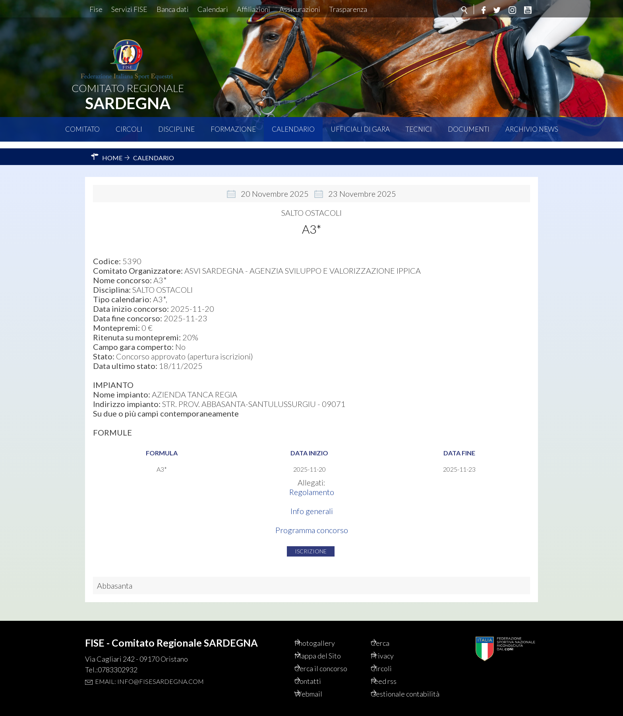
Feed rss (395, 670)
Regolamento (311, 485)
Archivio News (531, 129)
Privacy (393, 643)
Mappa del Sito (329, 643)
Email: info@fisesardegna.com (149, 668)
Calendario (293, 129)
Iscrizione (311, 544)
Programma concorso (311, 523)
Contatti (318, 670)
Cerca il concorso (333, 657)
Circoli (129, 129)
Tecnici (419, 129)
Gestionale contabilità (399, 688)
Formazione (233, 129)
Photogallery (326, 630)
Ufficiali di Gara (360, 129)
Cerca (390, 630)
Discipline (176, 129)
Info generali (311, 504)
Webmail (319, 684)
